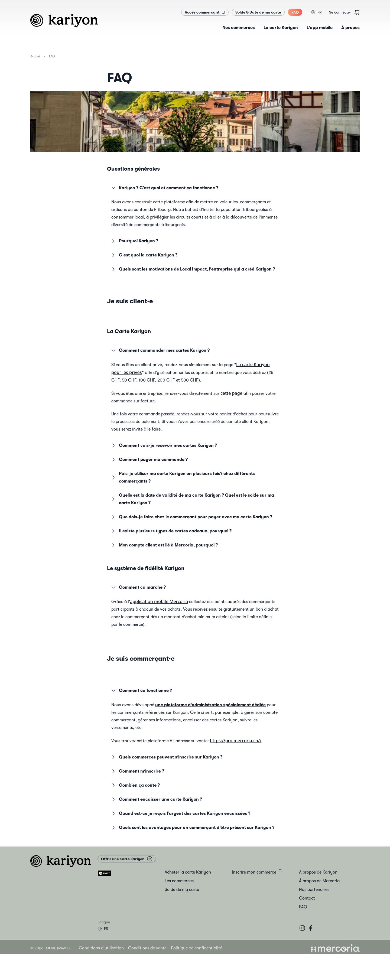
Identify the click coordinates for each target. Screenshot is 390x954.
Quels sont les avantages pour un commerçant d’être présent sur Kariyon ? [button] (192, 827)
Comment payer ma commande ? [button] (149, 459)
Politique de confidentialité (196, 948)
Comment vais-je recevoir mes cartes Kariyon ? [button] (163, 445)
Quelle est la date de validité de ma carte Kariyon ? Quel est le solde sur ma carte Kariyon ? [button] (192, 499)
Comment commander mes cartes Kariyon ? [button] (160, 350)
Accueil (35, 56)
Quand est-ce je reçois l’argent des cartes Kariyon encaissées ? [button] (180, 813)
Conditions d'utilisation (101, 948)
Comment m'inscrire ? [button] (137, 771)
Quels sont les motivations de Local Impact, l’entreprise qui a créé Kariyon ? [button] (192, 269)
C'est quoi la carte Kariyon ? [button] (143, 255)
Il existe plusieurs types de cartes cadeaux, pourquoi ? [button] (171, 531)
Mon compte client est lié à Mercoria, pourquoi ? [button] (164, 545)
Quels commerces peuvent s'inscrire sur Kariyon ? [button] (166, 757)
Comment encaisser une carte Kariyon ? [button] (156, 799)
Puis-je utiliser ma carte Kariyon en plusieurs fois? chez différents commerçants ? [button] (182, 477)
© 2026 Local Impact (50, 948)
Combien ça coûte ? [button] (135, 785)
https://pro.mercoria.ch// (235, 741)
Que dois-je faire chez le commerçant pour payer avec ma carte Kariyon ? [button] (191, 517)
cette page (231, 393)
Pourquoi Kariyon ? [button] (134, 241)
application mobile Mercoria (159, 601)
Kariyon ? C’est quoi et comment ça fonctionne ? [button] (164, 188)
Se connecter (340, 12)
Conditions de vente (147, 948)
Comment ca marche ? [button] (138, 587)
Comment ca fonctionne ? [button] (141, 690)
